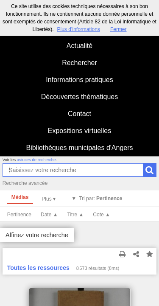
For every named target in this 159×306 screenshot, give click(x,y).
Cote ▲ (101, 215)
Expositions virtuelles (79, 130)
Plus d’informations (78, 29)
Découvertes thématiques (79, 96)
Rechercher (79, 62)
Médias (20, 197)
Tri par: (100, 198)
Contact (79, 113)
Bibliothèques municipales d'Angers (79, 147)
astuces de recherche (36, 159)
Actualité (79, 45)
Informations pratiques (79, 79)
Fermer (118, 29)
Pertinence (19, 215)
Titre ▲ (75, 215)
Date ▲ (49, 215)
